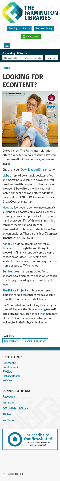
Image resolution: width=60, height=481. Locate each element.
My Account (31, 36)
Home (6, 67)
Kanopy (7, 243)
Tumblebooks (10, 271)
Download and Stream (34, 169)
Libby (5, 175)
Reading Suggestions (35, 340)
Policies (7, 380)
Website (24, 53)
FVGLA (7, 371)
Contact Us (9, 363)
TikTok (6, 414)
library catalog (37, 309)
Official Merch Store (15, 408)
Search (51, 57)
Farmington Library (19, 28)
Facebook (8, 396)
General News (12, 340)
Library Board (11, 376)
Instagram (8, 402)
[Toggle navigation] (7, 45)
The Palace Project (14, 290)
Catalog (10, 53)
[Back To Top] (30, 473)
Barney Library (44, 28)
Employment (10, 367)
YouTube (8, 420)
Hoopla (7, 207)
